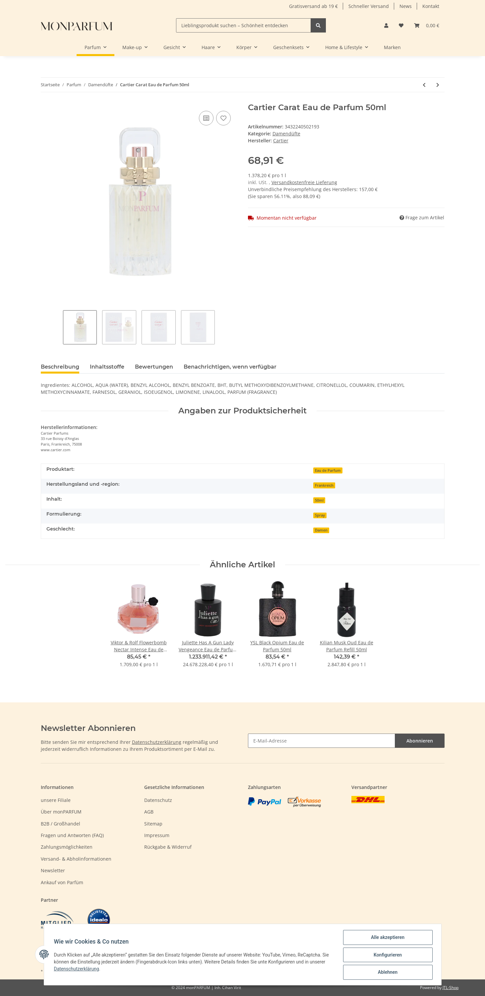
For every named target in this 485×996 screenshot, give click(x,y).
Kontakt (430, 6)
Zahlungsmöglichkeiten (66, 847)
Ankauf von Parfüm (62, 882)
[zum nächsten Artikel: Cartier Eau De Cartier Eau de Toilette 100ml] (438, 85)
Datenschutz (158, 800)
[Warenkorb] (427, 25)
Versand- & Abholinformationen (76, 859)
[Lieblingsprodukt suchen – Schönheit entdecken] (243, 25)
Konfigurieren (387, 955)
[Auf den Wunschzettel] (223, 118)
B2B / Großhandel (60, 823)
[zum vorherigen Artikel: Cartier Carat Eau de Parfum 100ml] (424, 85)
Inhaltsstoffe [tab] (107, 367)
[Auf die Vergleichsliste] (206, 118)
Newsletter (53, 870)
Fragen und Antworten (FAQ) (72, 835)
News (405, 6)
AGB (148, 812)
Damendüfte (286, 133)
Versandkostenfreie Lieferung (304, 182)
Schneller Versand (368, 6)
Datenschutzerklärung (156, 742)
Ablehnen (387, 972)
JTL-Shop (450, 987)
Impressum (156, 835)
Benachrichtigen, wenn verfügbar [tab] (230, 367)
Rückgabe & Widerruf (168, 847)
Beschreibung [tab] (60, 367)
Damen (321, 530)
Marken (392, 47)
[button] (386, 25)
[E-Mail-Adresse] (321, 741)
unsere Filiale (56, 800)
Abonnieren (419, 741)
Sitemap (153, 823)
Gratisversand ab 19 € (313, 6)
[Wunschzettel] (401, 25)
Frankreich (324, 485)
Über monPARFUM (61, 812)
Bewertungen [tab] (154, 367)
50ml (319, 500)
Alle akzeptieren (387, 938)
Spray (320, 515)
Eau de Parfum (328, 470)
